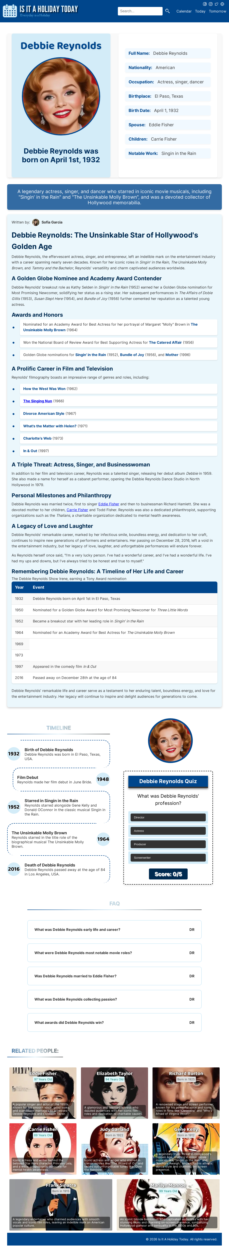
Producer (140, 844)
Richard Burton (186, 1074)
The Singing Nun (37, 401)
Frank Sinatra (61, 1185)
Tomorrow (217, 11)
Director (139, 817)
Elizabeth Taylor (115, 1074)
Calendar (184, 11)
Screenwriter (142, 857)
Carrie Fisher (77, 510)
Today (200, 11)
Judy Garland (114, 1130)
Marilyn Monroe (168, 1185)
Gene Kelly (186, 1130)
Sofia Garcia (52, 222)
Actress (139, 831)
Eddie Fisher (108, 504)
